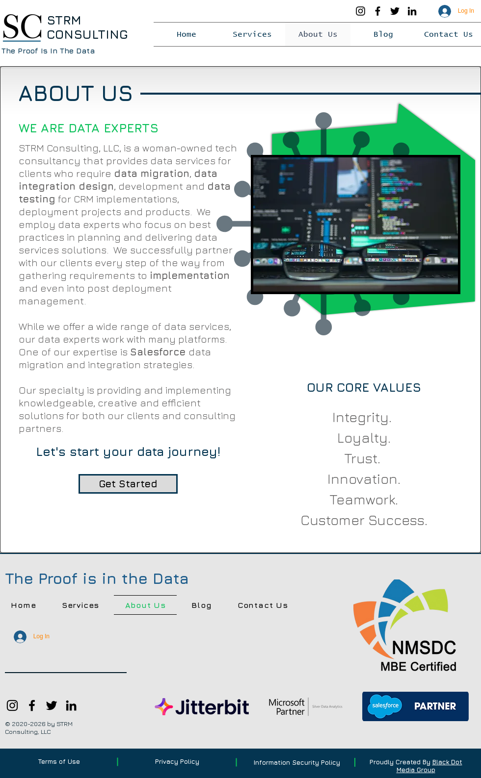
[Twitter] (395, 11)
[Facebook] (378, 11)
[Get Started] (128, 484)
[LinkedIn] (412, 11)
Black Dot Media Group (429, 766)
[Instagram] (360, 11)
